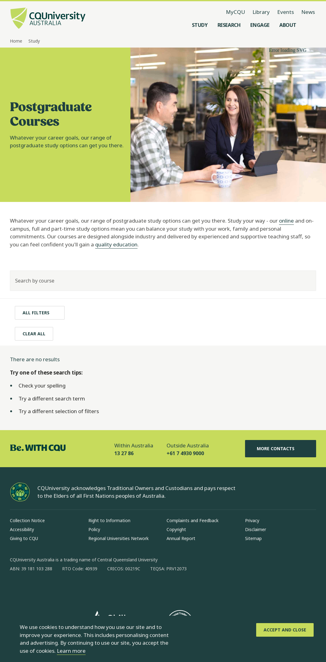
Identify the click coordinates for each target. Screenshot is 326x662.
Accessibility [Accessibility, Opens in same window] (22, 529)
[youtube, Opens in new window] (81, 588)
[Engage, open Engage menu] (260, 25)
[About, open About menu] (288, 25)
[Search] (306, 281)
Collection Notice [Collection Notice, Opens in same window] (27, 520)
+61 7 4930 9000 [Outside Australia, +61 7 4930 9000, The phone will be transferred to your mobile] (185, 453)
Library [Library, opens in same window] (261, 11)
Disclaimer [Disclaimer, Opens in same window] (255, 529)
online (286, 220)
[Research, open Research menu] (229, 25)
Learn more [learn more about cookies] (71, 650)
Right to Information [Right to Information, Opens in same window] (109, 520)
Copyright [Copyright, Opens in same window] (176, 529)
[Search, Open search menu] (310, 25)
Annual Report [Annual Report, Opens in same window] (181, 538)
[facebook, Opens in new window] (16, 588)
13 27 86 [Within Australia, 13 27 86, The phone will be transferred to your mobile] (123, 453)
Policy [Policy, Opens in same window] (94, 529)
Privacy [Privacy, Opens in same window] (252, 520)
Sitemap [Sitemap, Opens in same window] (253, 538)
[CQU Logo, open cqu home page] (48, 19)
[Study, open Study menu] (199, 25)
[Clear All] (34, 334)
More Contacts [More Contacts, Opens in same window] (280, 448)
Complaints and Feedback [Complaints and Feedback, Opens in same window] (192, 520)
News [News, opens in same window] (308, 11)
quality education (116, 244)
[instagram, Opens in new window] (33, 588)
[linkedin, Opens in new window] (49, 588)
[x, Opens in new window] (65, 588)
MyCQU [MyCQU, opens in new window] (235, 11)
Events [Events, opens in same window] (285, 11)
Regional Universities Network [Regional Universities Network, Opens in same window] (118, 538)
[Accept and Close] (285, 630)
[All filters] (40, 313)
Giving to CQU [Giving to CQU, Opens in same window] (24, 538)
